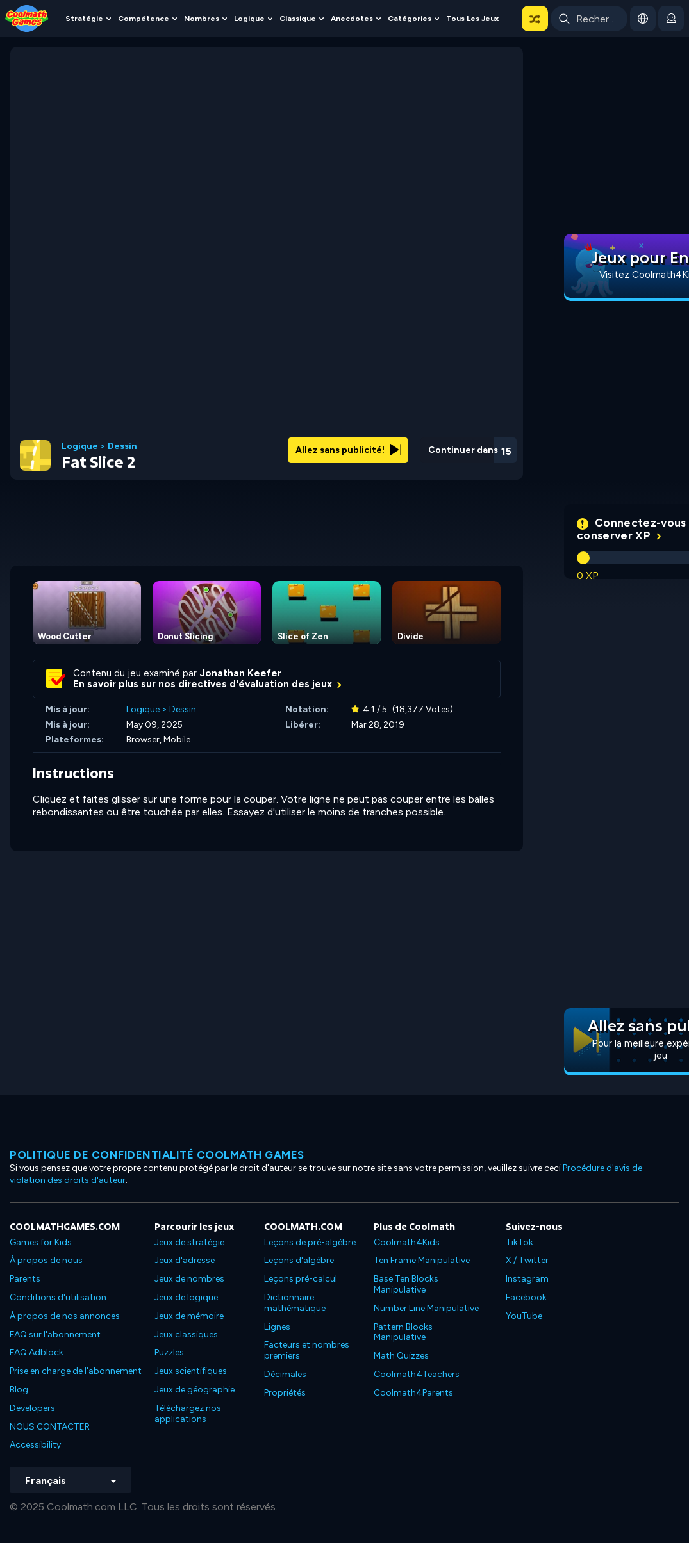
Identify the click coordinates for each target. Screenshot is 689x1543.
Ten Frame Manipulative (422, 1260)
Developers (32, 1408)
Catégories (409, 18)
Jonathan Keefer (240, 673)
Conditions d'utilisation (58, 1297)
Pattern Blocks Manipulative (403, 1332)
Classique (297, 18)
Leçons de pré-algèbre (310, 1242)
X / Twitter (527, 1260)
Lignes (277, 1326)
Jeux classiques (186, 1334)
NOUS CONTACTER (50, 1426)
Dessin (122, 446)
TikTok (519, 1242)
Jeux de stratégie (189, 1242)
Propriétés (285, 1392)
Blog (19, 1389)
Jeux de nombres (189, 1278)
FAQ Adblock (36, 1352)
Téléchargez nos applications (187, 1414)
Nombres (201, 18)
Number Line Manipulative (426, 1308)
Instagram (527, 1278)
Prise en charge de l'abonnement (76, 1371)
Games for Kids (41, 1242)
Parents (25, 1278)
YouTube (524, 1315)
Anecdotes (352, 18)
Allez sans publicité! (348, 450)
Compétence (143, 18)
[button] (535, 18)
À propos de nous (46, 1260)
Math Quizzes (401, 1355)
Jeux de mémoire (189, 1315)
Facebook (526, 1297)
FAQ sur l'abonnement (55, 1334)
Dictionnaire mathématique (295, 1303)
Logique (249, 18)
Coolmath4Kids (407, 1242)
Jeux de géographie (194, 1389)
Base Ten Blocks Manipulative (406, 1284)
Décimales (285, 1374)
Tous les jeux (472, 18)
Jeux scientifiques (190, 1371)
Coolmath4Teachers (417, 1374)
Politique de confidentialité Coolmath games (157, 1154)
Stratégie (84, 18)
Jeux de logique (186, 1297)
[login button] (671, 18)
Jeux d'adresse (184, 1260)
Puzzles (169, 1352)
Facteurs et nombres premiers (306, 1350)
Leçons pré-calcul (300, 1278)
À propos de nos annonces (65, 1315)
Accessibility (35, 1444)
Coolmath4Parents (413, 1392)
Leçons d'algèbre (299, 1260)
